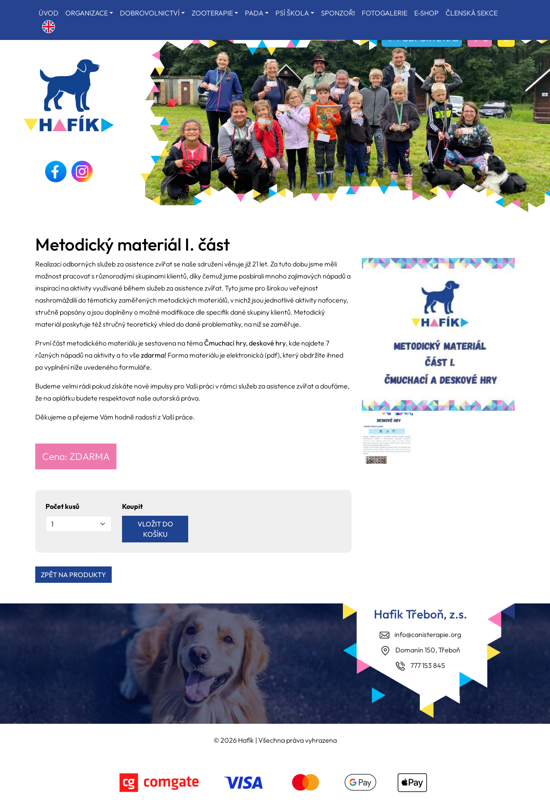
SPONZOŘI (338, 13)
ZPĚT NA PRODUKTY (73, 574)
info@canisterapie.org (427, 634)
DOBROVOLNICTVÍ (150, 13)
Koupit (132, 506)
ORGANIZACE (86, 13)
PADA (254, 13)
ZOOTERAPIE (212, 13)
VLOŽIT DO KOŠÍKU (155, 529)
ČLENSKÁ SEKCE (472, 13)
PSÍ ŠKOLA (292, 13)
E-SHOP (426, 13)
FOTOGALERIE (384, 13)
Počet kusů (62, 506)
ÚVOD (48, 13)
